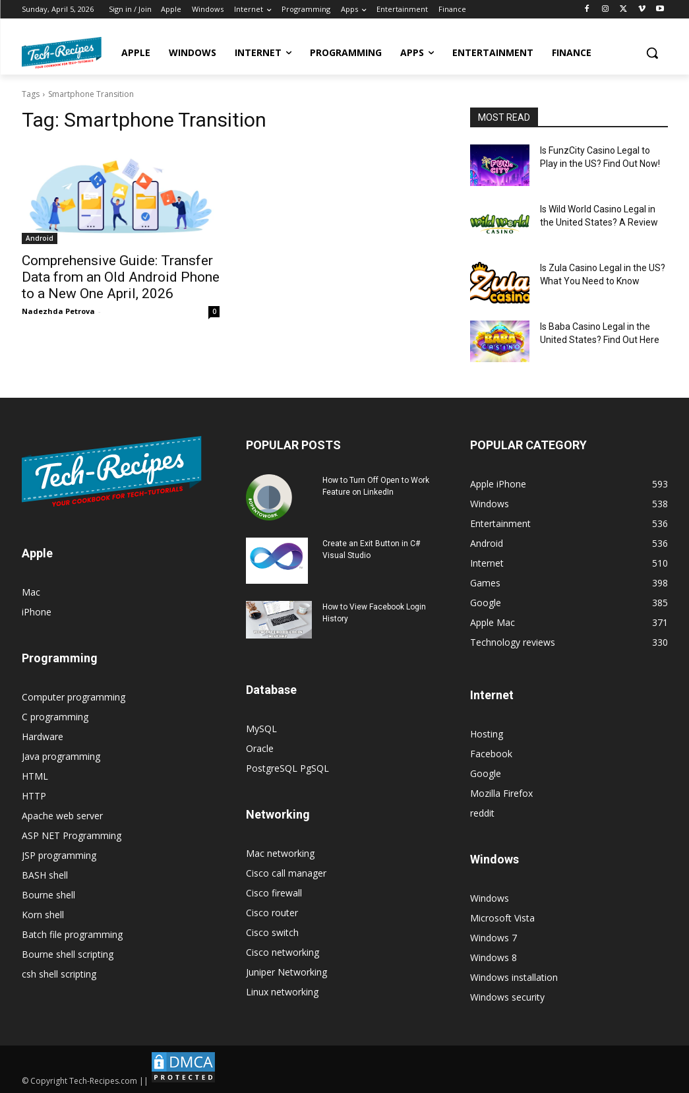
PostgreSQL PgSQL (287, 768)
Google (485, 773)
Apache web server (62, 815)
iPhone (36, 612)
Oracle (260, 748)
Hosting (486, 734)
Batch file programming (72, 934)
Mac (31, 592)
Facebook (491, 753)
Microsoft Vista (502, 918)
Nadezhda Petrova (58, 311)
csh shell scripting (59, 974)
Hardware (42, 736)
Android (39, 238)
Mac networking (280, 853)
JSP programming (59, 855)
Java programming (61, 756)
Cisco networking (282, 952)
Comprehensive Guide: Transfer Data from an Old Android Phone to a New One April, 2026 (121, 277)
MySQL (261, 728)
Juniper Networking (286, 972)
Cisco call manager (286, 873)
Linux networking (282, 991)
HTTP (34, 796)
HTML (35, 776)
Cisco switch (272, 932)
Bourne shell (48, 895)
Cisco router (272, 912)
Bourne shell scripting (67, 954)
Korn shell (43, 914)
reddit (482, 813)
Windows (489, 898)
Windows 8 (493, 957)
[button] (652, 53)
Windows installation (514, 977)
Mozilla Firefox (501, 793)
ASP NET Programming (71, 835)
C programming (55, 716)
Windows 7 (493, 937)
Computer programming (73, 697)
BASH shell (45, 875)
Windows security (507, 997)
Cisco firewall (274, 893)
